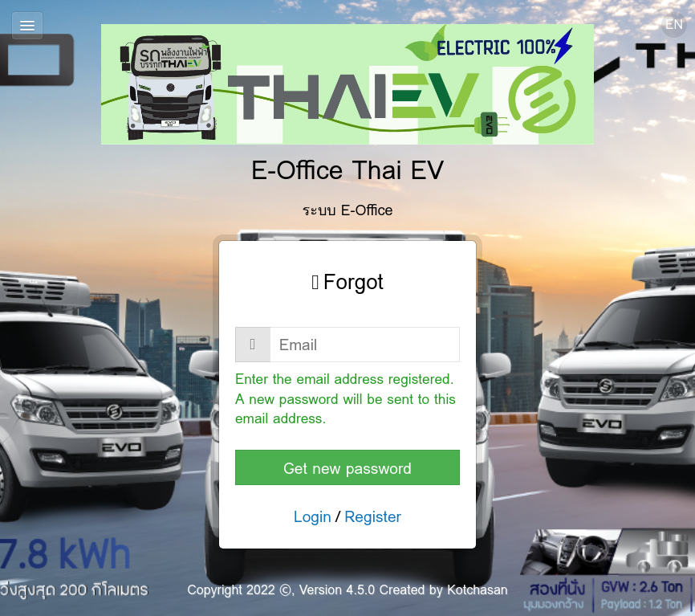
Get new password (347, 468)
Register (372, 516)
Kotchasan (477, 590)
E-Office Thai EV (347, 107)
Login (312, 516)
